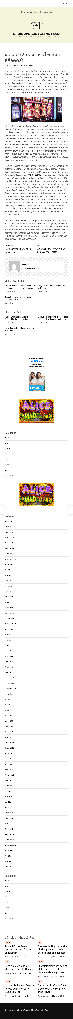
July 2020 (8, 856)
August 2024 (9, 629)
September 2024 (10, 624)
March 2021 (9, 813)
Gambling (8, 454)
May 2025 (8, 581)
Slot (6, 470)
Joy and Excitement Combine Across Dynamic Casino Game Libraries (20, 988)
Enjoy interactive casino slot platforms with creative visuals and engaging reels (52, 969)
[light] (64, 3)
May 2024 (8, 645)
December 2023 (10, 672)
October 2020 (9, 840)
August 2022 (9, 753)
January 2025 (9, 602)
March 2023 (9, 721)
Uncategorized (9, 475)
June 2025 (8, 575)
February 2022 (9, 770)
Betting (7, 438)
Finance (7, 448)
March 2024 (9, 656)
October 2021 (9, 786)
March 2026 (9, 527)
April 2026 (8, 521)
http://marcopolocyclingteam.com (30, 268)
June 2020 (8, 861)
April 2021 (8, 807)
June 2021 (8, 797)
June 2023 (8, 705)
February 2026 (9, 532)
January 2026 (9, 538)
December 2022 (10, 737)
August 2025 (9, 564)
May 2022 (8, 759)
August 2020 (9, 850)
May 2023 (8, 710)
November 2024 (10, 613)
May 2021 (8, 802)
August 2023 (9, 694)
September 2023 (10, 689)
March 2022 (9, 764)
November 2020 (10, 834)
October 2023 (9, 683)
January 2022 (9, 775)
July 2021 (8, 791)
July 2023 (8, 699)
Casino (7, 443)
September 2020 (10, 845)
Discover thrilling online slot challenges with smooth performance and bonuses (20, 287)
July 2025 (8, 570)
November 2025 (10, 548)
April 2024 (8, 651)
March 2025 (9, 591)
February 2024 (9, 662)
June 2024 (8, 640)
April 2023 (8, 716)
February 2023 (9, 726)
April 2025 (8, 586)
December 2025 (10, 543)
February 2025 (9, 597)
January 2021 (9, 823)
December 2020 (10, 829)
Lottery (7, 459)
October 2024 (9, 618)
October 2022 (9, 748)
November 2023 (10, 678)
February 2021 (9, 818)
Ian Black (29, 66)
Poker (7, 465)
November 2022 (10, 743)
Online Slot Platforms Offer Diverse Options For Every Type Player (18, 298)
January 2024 (9, 667)
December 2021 (10, 780)
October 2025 (9, 554)
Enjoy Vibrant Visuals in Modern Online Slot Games (19, 967)
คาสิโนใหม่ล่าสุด (34, 175)
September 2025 (10, 559)
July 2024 (8, 635)
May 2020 (8, 867)
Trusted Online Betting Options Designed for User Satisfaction (16, 318)
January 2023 (9, 732)
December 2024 (10, 608)
